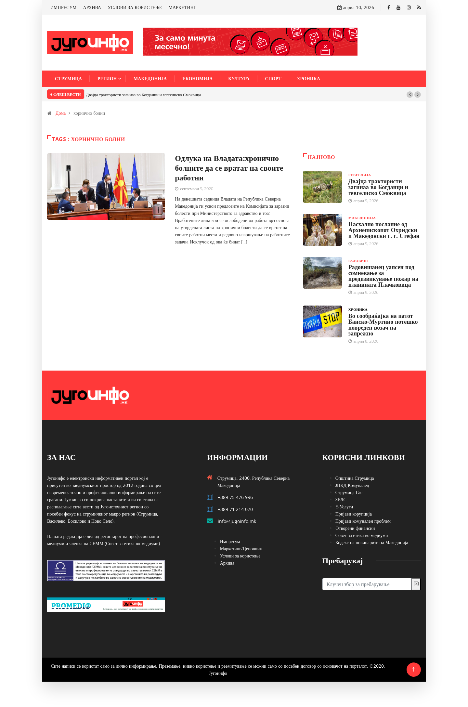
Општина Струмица (354, 478)
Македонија (150, 78)
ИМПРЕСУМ (63, 7)
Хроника (308, 78)
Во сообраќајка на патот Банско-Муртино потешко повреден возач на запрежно (383, 324)
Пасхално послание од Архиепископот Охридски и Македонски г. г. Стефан (384, 230)
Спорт (273, 78)
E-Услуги (344, 507)
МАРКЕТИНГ (182, 7)
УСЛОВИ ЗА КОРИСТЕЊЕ (135, 7)
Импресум (230, 541)
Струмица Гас (348, 492)
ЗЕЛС (340, 499)
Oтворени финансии (355, 528)
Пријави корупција (353, 514)
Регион (107, 78)
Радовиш (358, 260)
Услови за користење (240, 556)
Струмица (68, 78)
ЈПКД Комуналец (352, 485)
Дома (61, 113)
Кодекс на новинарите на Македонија (371, 542)
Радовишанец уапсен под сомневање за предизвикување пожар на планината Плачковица (383, 275)
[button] (410, 94)
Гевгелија (359, 174)
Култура (238, 78)
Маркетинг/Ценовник (241, 548)
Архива (227, 563)
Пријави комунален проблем (363, 521)
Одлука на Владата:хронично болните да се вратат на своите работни (229, 167)
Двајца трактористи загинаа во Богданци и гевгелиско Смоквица (143, 95)
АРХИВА (92, 7)
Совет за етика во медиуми (361, 535)
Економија (197, 78)
